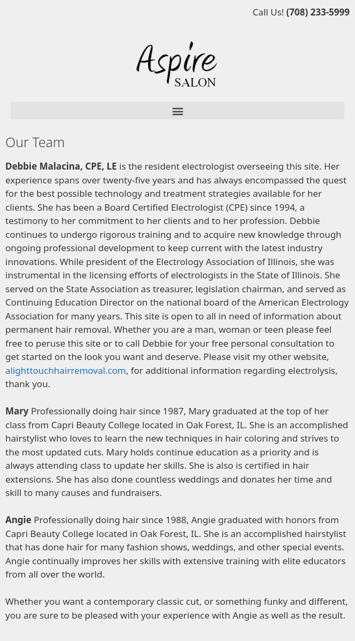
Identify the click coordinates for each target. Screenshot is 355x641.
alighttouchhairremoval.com (65, 370)
